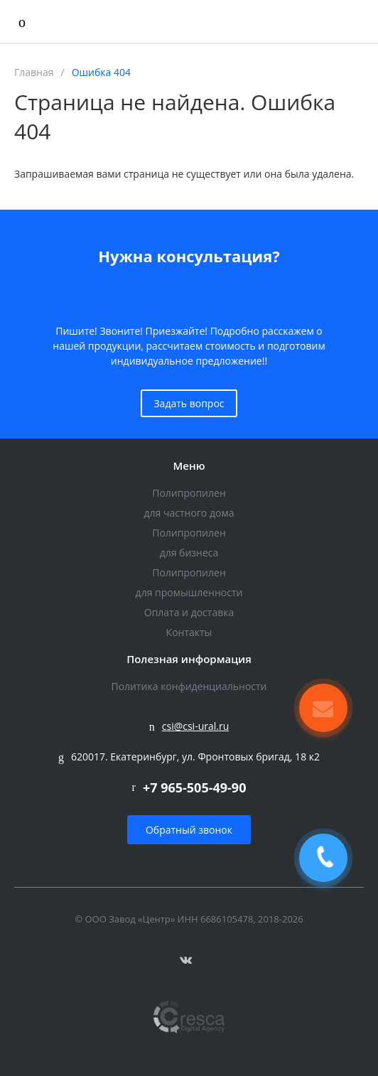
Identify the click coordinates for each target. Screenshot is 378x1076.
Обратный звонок (189, 829)
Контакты (189, 632)
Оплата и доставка (189, 612)
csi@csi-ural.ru (196, 726)
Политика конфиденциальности (188, 686)
